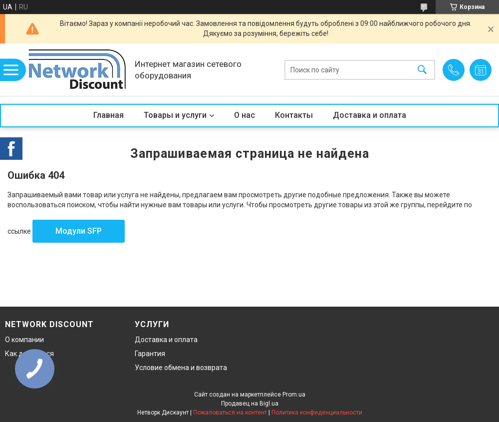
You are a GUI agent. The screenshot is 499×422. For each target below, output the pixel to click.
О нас (244, 115)
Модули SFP (78, 231)
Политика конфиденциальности (316, 412)
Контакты (294, 115)
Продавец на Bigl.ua (249, 403)
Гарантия (150, 354)
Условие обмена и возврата (181, 368)
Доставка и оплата (369, 115)
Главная (108, 115)
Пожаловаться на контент (230, 412)
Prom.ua (293, 394)
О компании (24, 340)
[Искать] (422, 69)
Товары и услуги (175, 115)
